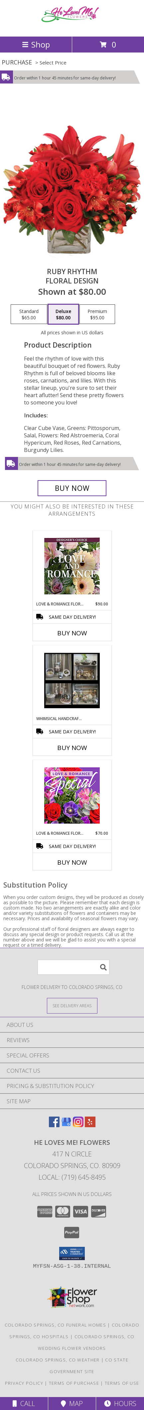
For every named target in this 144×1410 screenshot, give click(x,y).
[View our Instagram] (78, 1125)
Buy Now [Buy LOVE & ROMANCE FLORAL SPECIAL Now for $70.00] (72, 862)
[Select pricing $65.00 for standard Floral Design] (29, 314)
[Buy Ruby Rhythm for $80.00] (72, 488)
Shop (36, 44)
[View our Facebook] (54, 1125)
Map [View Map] (72, 1403)
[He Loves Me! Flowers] (72, 27)
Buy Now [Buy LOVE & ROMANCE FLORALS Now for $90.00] (72, 633)
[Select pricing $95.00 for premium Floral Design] (97, 314)
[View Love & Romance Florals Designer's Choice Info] (72, 566)
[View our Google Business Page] (66, 1125)
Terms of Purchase (74, 1383)
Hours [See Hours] (120, 1403)
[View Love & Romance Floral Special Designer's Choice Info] (72, 795)
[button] (72, 1253)
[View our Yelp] (90, 1125)
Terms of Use (122, 1383)
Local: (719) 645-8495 (72, 1177)
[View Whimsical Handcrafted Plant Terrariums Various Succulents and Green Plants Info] (72, 680)
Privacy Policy (24, 1383)
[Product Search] (73, 967)
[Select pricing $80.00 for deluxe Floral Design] (63, 314)
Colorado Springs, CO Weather (57, 1360)
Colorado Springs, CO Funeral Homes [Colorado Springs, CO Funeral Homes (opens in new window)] (55, 1325)
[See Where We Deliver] (72, 1005)
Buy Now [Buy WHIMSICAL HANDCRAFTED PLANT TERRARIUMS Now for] (72, 747)
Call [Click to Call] (24, 1403)
